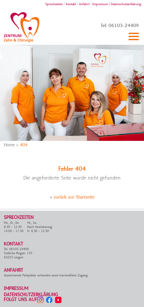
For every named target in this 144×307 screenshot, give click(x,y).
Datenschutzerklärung (126, 4)
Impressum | (101, 4)
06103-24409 (124, 25)
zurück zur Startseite (74, 197)
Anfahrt (84, 4)
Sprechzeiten (54, 4)
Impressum (16, 288)
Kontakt (71, 4)
